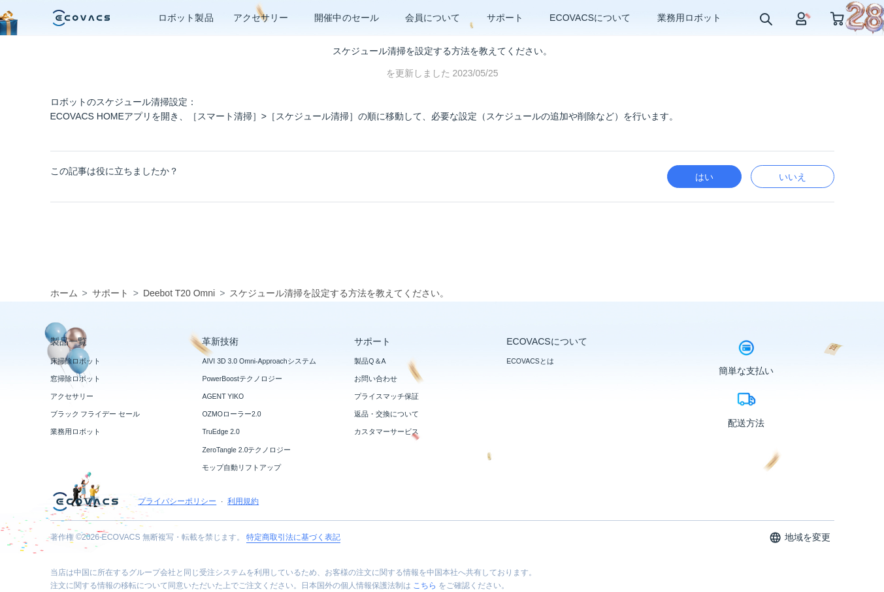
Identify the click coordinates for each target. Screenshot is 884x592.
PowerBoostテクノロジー (242, 378)
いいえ (792, 177)
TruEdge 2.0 (220, 431)
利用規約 (243, 501)
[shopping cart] (837, 18)
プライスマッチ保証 (386, 396)
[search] (765, 18)
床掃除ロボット (75, 361)
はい (704, 177)
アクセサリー (71, 396)
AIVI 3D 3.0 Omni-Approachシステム (259, 361)
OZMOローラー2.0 (231, 414)
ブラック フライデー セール (95, 414)
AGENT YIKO (223, 396)
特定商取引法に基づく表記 (293, 537)
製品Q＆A (369, 361)
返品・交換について (386, 414)
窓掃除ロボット (75, 378)
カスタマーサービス (386, 431)
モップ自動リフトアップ (241, 467)
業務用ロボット (75, 431)
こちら (424, 585)
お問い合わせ (375, 378)
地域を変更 (800, 537)
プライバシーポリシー (177, 501)
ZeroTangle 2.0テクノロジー (246, 450)
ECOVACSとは (530, 361)
